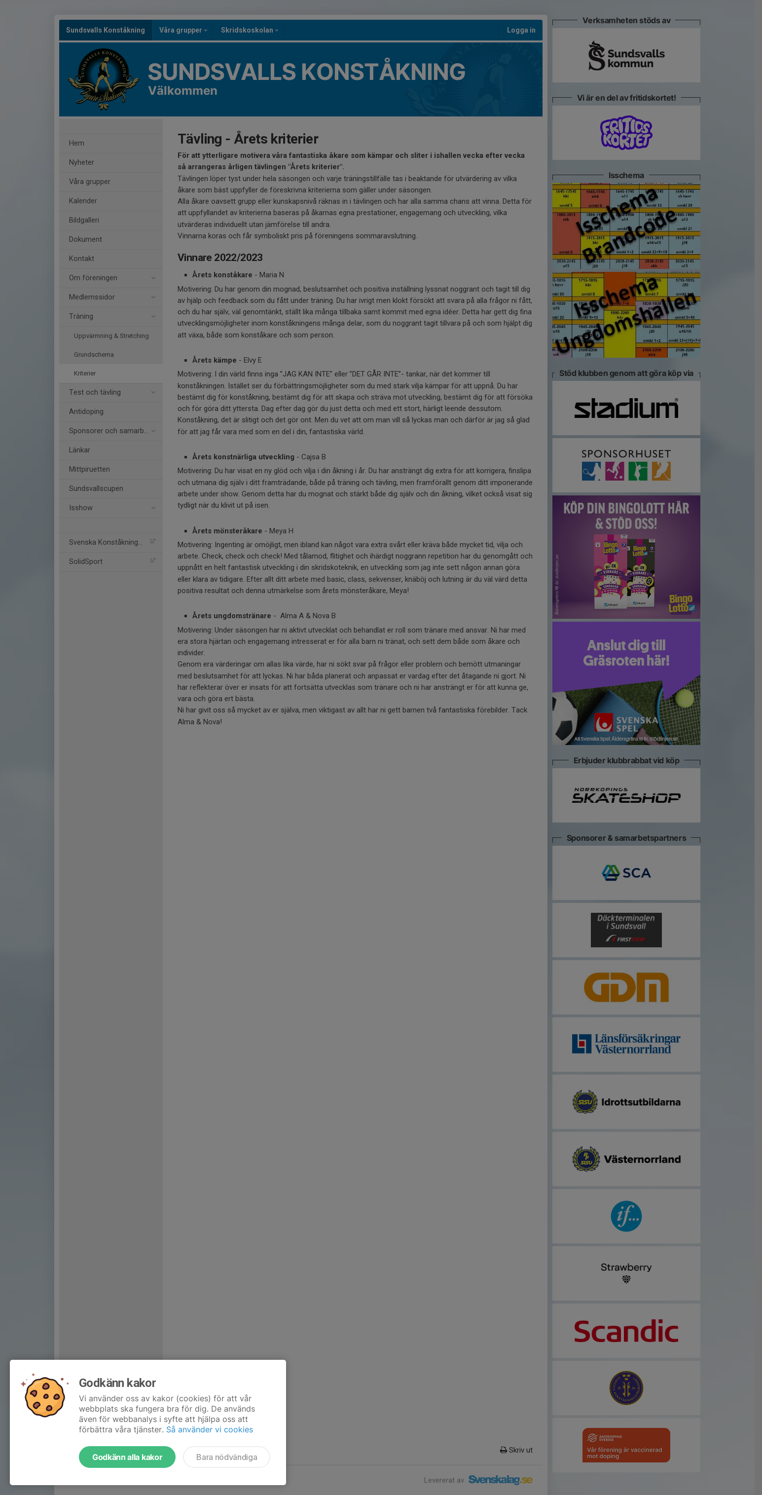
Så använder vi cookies (209, 1429)
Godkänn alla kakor (127, 1457)
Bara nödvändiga (226, 1457)
